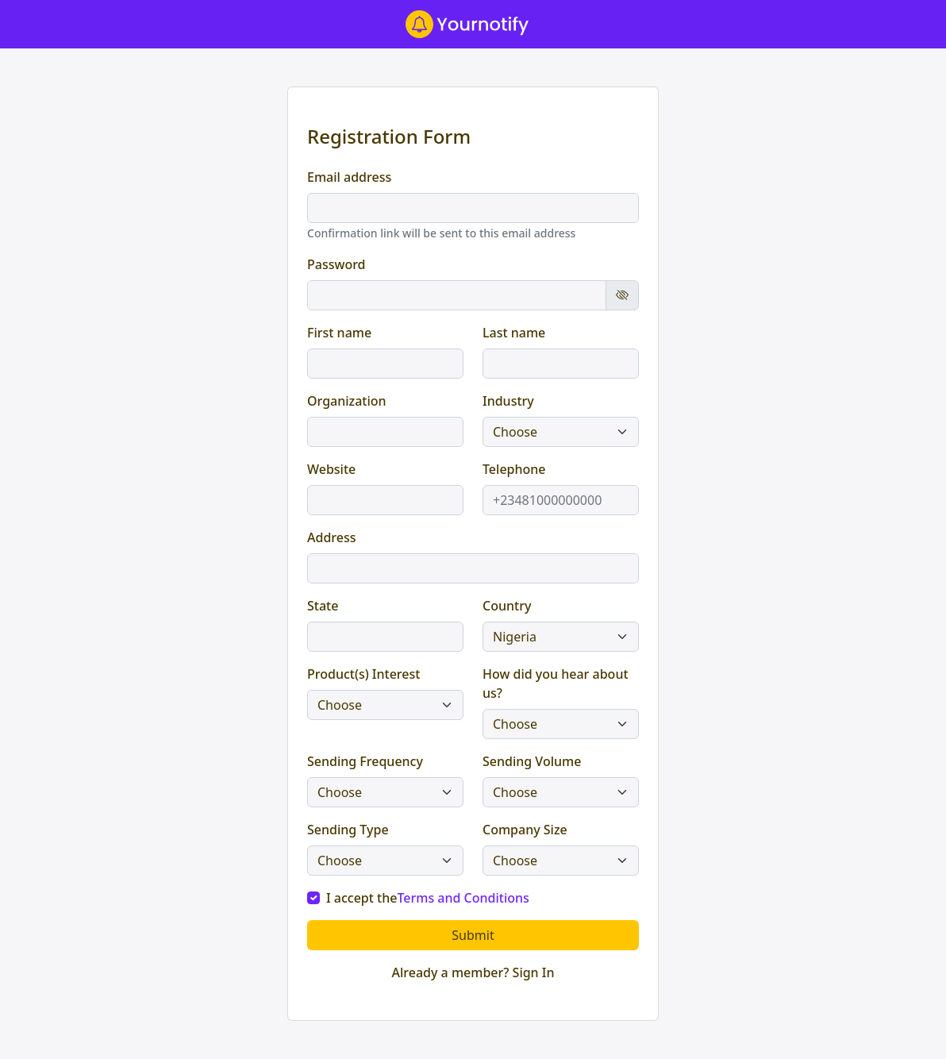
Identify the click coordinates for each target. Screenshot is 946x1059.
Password (336, 264)
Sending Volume (532, 761)
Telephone (514, 469)
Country (507, 605)
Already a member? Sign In (472, 972)
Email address (349, 177)
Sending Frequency (365, 761)
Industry (508, 401)
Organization (346, 401)
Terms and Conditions (463, 898)
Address (331, 537)
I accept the (427, 898)
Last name (514, 332)
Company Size (525, 829)
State (322, 605)
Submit (473, 935)
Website (331, 469)
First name (339, 332)
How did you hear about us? (556, 683)
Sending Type (348, 829)
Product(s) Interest (363, 674)
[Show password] (622, 295)
